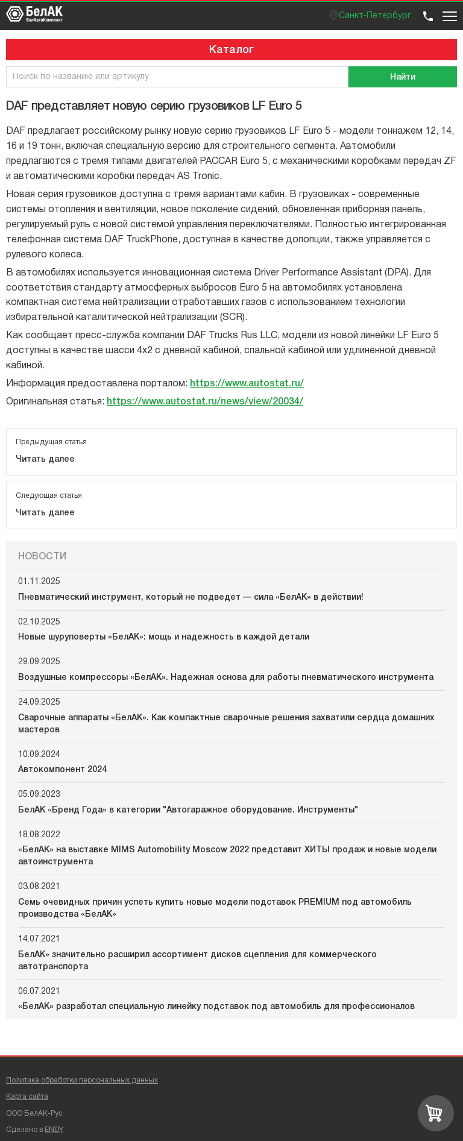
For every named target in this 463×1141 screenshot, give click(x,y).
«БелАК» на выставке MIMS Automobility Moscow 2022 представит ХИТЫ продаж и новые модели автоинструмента (227, 856)
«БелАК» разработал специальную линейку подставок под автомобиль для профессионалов (216, 1007)
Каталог (231, 50)
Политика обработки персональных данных (82, 1080)
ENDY (54, 1130)
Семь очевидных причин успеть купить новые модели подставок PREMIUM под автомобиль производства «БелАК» (215, 909)
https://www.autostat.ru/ (247, 384)
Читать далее (45, 460)
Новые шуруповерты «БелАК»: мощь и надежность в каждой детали (163, 637)
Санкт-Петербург (375, 16)
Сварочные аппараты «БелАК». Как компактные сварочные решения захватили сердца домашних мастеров (226, 724)
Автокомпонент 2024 (62, 770)
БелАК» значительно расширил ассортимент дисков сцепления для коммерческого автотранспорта (197, 961)
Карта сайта (27, 1096)
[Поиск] (402, 76)
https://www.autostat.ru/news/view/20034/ (205, 402)
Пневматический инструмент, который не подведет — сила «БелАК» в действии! (191, 598)
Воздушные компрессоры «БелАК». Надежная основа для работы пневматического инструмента (225, 678)
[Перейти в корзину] (436, 1113)
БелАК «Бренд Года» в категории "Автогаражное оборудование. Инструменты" (188, 810)
